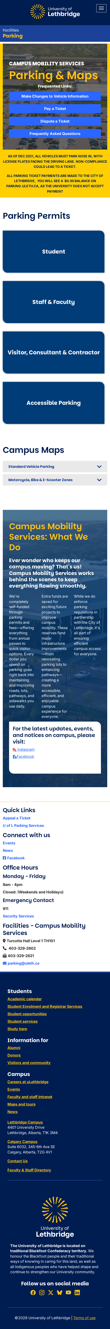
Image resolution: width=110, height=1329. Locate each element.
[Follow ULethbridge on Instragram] (42, 1292)
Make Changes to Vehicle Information (55, 96)
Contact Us (17, 1161)
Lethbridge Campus (25, 1122)
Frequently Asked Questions (55, 133)
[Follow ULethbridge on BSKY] (59, 1292)
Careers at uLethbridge (27, 1081)
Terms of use (84, 1317)
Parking (13, 35)
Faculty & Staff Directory (29, 1170)
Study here (17, 1028)
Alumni (13, 1047)
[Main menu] (101, 8)
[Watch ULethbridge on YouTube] (68, 1292)
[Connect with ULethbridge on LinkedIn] (77, 1292)
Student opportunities (27, 1014)
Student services (22, 1021)
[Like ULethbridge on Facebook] (33, 1292)
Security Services (18, 916)
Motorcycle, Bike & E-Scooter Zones (40, 479)
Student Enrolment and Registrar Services (44, 1006)
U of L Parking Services (23, 825)
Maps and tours (21, 1104)
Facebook (25, 756)
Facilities (11, 30)
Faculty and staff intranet (29, 1096)
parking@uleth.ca (21, 963)
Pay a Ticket (55, 108)
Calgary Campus (22, 1141)
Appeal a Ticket (16, 818)
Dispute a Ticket (55, 121)
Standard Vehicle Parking (31, 466)
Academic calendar (24, 999)
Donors (14, 1055)
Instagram (26, 749)
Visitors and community (29, 1062)
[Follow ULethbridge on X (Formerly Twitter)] (50, 1292)
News (8, 850)
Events (9, 843)
